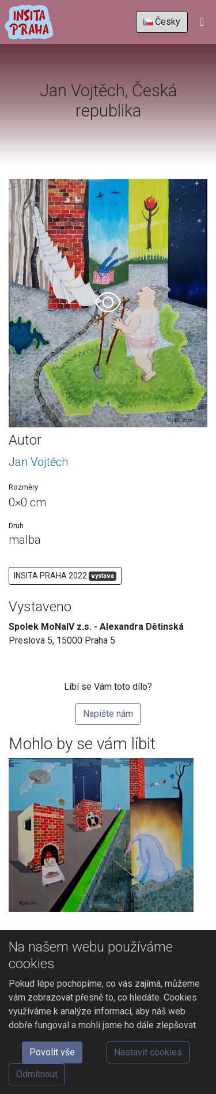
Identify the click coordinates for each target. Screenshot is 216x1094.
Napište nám (108, 713)
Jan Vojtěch (38, 462)
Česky (161, 21)
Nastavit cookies (148, 1052)
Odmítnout (37, 1074)
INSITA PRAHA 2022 (65, 576)
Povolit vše (52, 1052)
